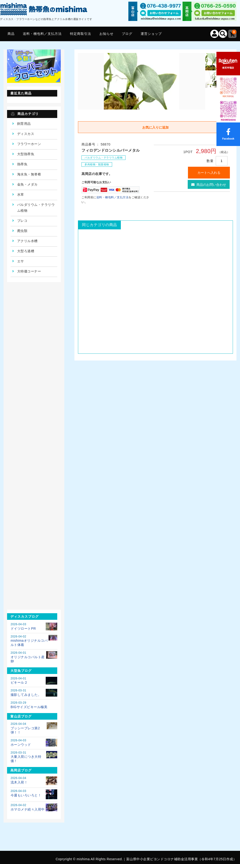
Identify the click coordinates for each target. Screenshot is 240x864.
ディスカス (25, 134)
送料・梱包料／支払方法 (42, 34)
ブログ (127, 34)
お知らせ (106, 34)
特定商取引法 (80, 34)
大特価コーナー (29, 271)
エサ (20, 261)
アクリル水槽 (27, 241)
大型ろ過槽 (25, 251)
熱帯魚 (22, 164)
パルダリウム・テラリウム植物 (103, 157)
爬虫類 (22, 231)
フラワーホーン (29, 144)
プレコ (22, 221)
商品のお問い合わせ (208, 185)
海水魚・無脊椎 (29, 174)
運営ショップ (151, 34)
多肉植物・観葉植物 (97, 164)
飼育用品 (24, 124)
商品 (11, 34)
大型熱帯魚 (25, 154)
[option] (141, 81)
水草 (20, 194)
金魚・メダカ (27, 184)
